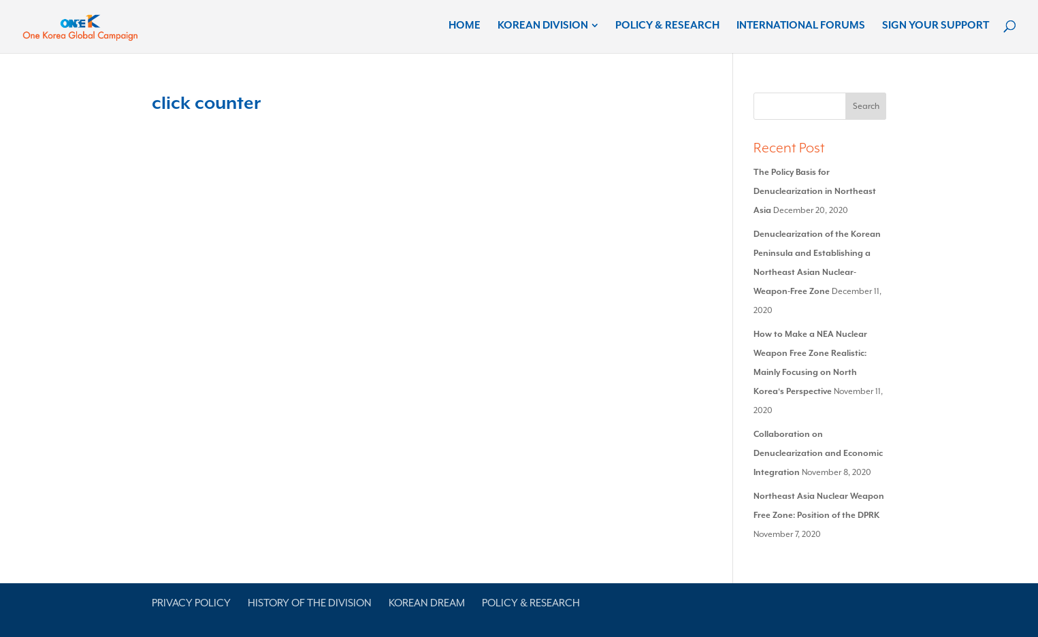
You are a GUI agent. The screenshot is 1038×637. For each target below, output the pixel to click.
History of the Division (310, 603)
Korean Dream (427, 603)
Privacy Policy (191, 603)
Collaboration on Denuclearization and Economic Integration (818, 453)
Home (465, 25)
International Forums (800, 25)
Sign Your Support (935, 25)
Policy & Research (667, 25)
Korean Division (543, 25)
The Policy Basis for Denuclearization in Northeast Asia (814, 191)
